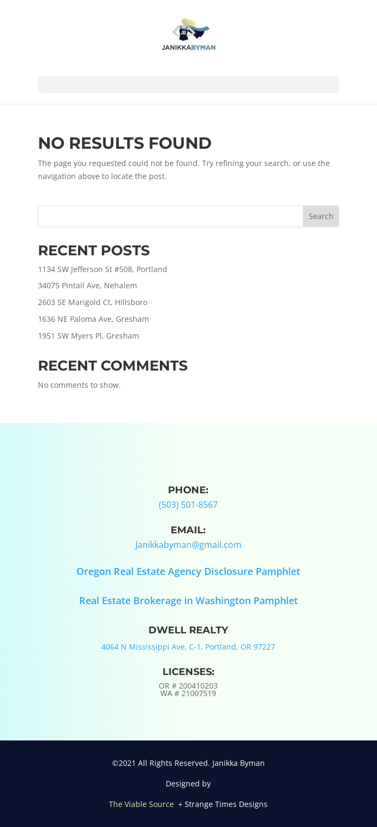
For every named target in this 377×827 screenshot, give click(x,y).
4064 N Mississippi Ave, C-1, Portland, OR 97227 (188, 646)
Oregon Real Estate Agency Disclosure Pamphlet (188, 571)
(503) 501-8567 (188, 505)
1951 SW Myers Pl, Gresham (88, 335)
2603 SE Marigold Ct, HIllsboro (92, 302)
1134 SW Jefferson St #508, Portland (102, 269)
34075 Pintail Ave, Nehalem (87, 285)
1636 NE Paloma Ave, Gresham (93, 319)
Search (321, 216)
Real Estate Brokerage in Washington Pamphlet (188, 600)
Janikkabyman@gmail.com (188, 545)
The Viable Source (142, 804)
